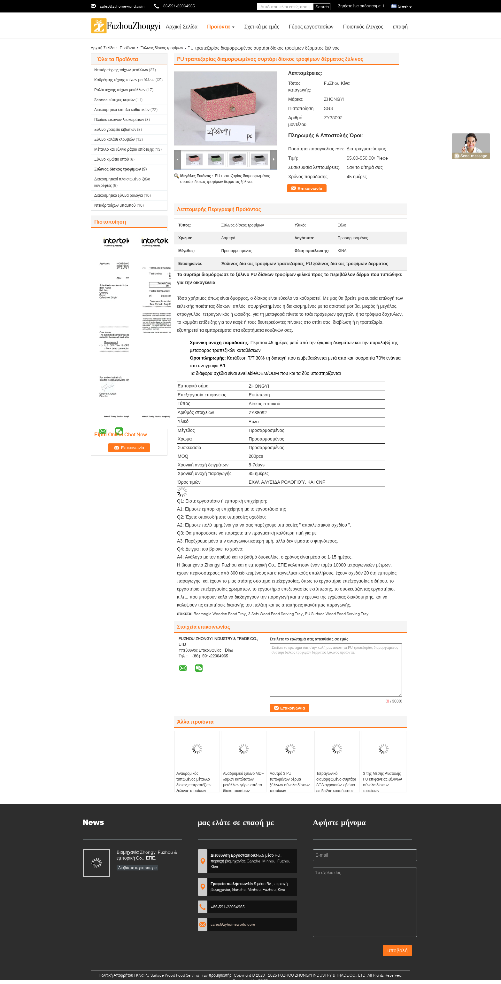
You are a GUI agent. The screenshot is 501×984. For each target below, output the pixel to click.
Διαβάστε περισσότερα (137, 867)
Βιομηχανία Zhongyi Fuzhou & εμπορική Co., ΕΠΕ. (147, 855)
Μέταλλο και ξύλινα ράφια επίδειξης (124, 149)
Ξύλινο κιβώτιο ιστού (111, 159)
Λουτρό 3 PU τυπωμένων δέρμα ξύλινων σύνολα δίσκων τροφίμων (290, 782)
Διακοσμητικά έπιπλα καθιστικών (122, 109)
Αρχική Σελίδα (181, 26)
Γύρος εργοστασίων (311, 26)
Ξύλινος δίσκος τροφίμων (162, 47)
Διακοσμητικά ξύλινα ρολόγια (118, 195)
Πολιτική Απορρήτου (116, 975)
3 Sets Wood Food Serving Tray (275, 613)
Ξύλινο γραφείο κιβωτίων (115, 129)
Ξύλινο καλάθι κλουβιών (114, 139)
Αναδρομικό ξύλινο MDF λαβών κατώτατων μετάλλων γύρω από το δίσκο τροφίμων (243, 782)
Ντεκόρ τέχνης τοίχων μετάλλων (121, 69)
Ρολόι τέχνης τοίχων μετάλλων (119, 89)
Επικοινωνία (309, 188)
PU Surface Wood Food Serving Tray (336, 613)
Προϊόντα (218, 26)
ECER (263, 981)
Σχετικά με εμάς (261, 26)
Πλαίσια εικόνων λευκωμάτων (119, 119)
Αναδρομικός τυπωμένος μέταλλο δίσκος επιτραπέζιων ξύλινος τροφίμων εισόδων (194, 785)
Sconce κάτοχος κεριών (114, 99)
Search (322, 6)
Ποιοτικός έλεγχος (363, 26)
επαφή (400, 26)
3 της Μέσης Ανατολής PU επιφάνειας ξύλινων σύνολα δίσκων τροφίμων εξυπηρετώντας (382, 785)
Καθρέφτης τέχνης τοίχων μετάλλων (124, 79)
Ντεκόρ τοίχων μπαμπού (115, 205)
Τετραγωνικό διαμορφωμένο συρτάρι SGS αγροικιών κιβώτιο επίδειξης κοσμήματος (336, 782)
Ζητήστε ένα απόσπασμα (359, 6)
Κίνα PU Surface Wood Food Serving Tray (172, 975)
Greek (405, 6)
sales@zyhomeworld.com (122, 6)
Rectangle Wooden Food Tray (220, 613)
